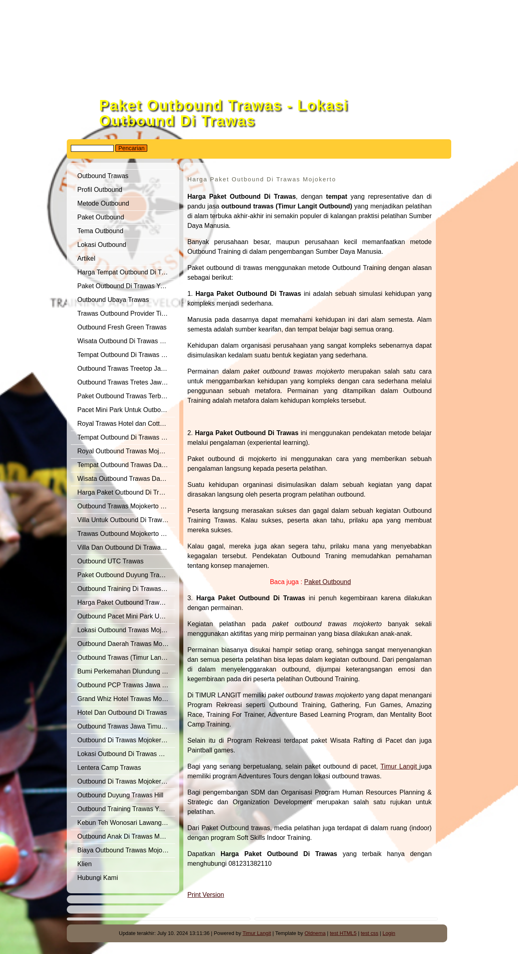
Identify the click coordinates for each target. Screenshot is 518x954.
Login (388, 933)
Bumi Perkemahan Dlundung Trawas (126, 671)
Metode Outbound (103, 203)
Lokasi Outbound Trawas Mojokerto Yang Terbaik (126, 630)
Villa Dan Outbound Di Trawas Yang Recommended (126, 547)
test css (369, 933)
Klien (84, 864)
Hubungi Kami (97, 877)
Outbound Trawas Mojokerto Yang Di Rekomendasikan (126, 506)
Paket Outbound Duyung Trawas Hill (126, 575)
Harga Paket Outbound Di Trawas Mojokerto (126, 492)
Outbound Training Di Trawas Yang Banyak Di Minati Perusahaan (126, 588)
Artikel (86, 258)
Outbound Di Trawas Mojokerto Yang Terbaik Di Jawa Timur (126, 781)
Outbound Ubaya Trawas (113, 299)
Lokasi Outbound (102, 244)
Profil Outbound (99, 189)
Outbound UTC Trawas (110, 561)
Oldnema (315, 933)
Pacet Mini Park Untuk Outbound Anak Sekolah (126, 409)
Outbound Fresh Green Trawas (122, 327)
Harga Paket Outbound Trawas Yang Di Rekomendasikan (126, 602)
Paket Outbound (100, 217)
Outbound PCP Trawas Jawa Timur (126, 685)
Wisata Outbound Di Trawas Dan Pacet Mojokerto (126, 341)
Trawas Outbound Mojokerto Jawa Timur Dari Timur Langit (126, 533)
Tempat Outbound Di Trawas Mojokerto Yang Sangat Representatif (126, 354)
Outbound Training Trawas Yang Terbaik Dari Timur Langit (126, 808)
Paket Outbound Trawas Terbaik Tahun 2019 (126, 396)
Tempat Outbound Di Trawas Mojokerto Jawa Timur (126, 437)
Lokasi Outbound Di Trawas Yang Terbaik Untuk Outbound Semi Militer (126, 753)
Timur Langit (256, 933)
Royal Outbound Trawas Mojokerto (126, 451)
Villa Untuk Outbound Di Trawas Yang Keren (126, 519)
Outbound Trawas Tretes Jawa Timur (126, 382)
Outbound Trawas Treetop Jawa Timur (126, 368)
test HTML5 (343, 933)
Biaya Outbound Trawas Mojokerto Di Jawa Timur (126, 850)
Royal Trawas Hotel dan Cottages (125, 423)
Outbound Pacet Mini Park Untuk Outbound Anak (126, 616)
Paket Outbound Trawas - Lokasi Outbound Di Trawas (223, 113)
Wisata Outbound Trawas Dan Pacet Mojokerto (126, 478)
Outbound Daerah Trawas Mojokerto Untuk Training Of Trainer (126, 643)
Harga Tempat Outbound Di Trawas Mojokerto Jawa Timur (126, 272)
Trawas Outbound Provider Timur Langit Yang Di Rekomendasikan (126, 313)
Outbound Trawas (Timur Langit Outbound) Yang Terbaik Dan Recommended (126, 657)
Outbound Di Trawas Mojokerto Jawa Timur (126, 740)
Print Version (205, 894)
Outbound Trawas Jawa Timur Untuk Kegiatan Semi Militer (126, 726)
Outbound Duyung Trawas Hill (120, 795)
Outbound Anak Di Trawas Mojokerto (126, 836)
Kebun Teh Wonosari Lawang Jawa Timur (126, 822)
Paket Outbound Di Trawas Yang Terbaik (126, 286)
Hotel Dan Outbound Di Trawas (122, 712)
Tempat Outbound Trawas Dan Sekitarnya (126, 464)
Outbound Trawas (102, 175)
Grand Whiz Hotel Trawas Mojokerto (126, 698)
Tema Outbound (100, 230)
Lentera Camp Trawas (109, 767)
